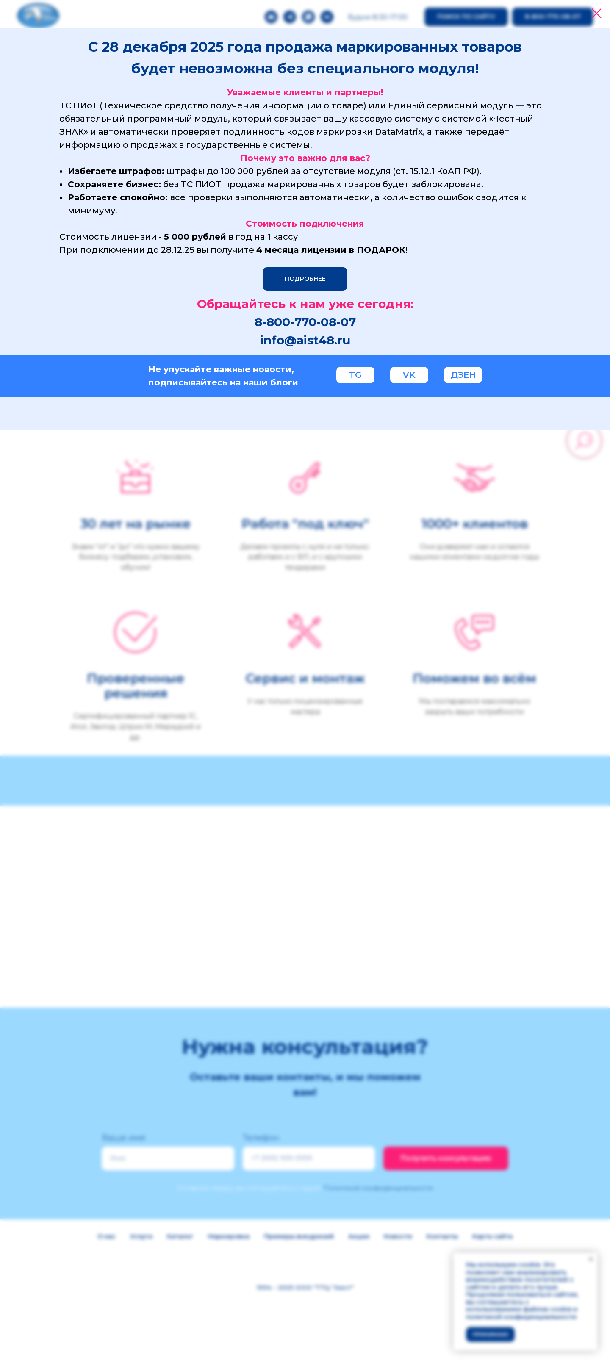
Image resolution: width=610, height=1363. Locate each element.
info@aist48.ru (305, 340)
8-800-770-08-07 (305, 322)
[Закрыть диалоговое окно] (597, 13)
